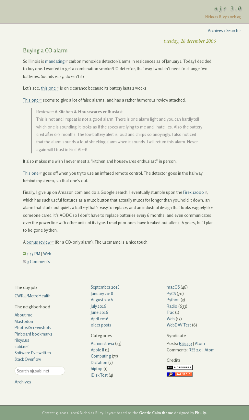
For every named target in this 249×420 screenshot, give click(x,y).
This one (31, 100)
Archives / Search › (224, 30)
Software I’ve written (33, 352)
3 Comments (36, 261)
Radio (172, 306)
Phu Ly (200, 413)
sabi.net (22, 346)
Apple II (97, 349)
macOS (173, 287)
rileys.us (22, 340)
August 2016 (102, 299)
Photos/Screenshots (33, 327)
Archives (23, 381)
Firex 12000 (193, 192)
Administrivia (102, 343)
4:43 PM (31, 253)
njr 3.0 (228, 8)
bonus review (39, 242)
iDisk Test (99, 375)
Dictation (99, 362)
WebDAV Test (179, 324)
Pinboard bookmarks (34, 334)
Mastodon (24, 321)
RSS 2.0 (195, 349)
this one (48, 88)
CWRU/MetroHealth (33, 295)
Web (47, 253)
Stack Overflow (28, 359)
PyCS (171, 293)
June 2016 (99, 312)
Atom (200, 343)
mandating (55, 61)
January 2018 (102, 293)
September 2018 (105, 287)
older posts (101, 324)
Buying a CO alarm (45, 50)
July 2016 (98, 306)
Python (173, 299)
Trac (170, 312)
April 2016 (100, 318)
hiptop (96, 368)
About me (23, 314)
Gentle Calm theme (156, 413)
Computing (101, 356)
